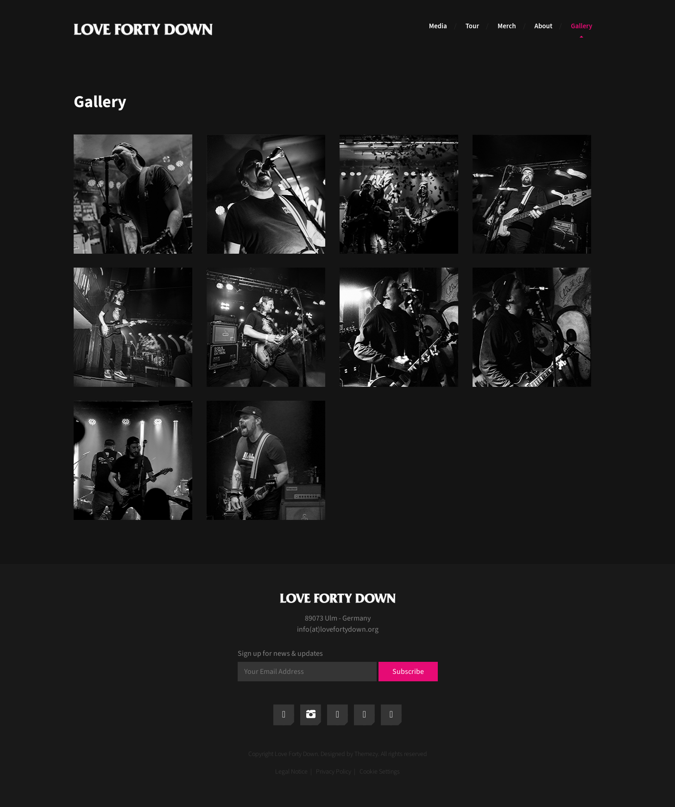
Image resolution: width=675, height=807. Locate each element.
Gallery (581, 26)
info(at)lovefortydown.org (338, 629)
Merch (507, 26)
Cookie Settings (380, 771)
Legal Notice (291, 771)
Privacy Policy (333, 771)
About (544, 26)
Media (438, 26)
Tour (472, 26)
